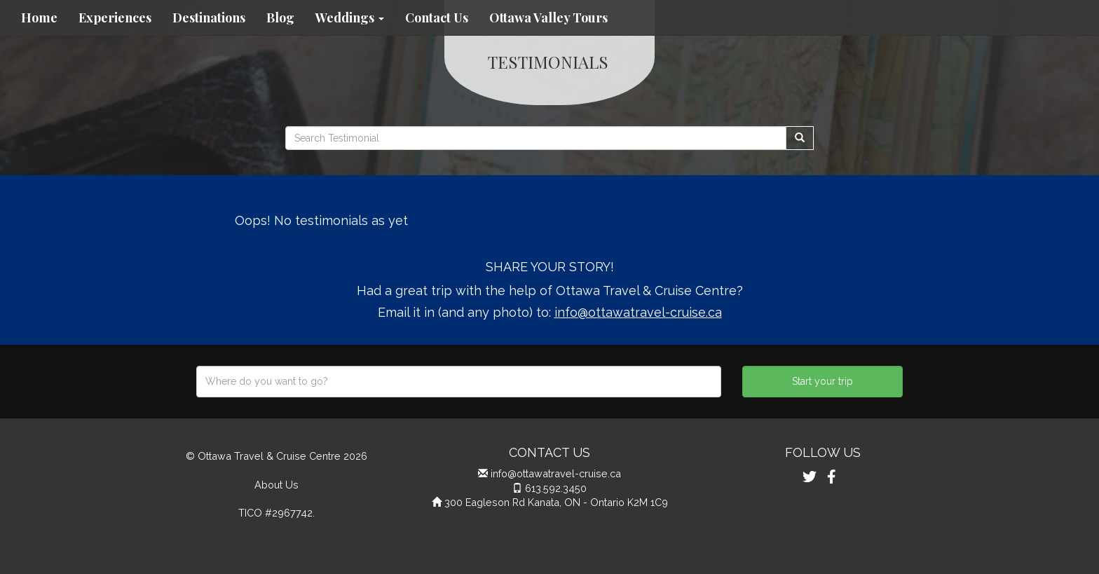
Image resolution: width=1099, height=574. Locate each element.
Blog (280, 17)
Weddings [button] (349, 17)
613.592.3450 (556, 488)
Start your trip (822, 381)
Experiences (114, 17)
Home (39, 17)
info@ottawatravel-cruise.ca (638, 312)
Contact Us (436, 17)
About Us (276, 485)
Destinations (208, 17)
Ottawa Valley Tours (548, 17)
